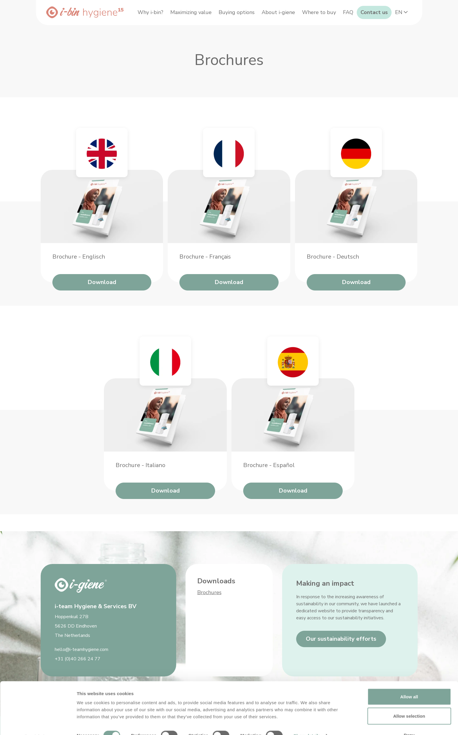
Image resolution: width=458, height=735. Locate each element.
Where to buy (338, 13)
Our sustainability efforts (341, 639)
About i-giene (297, 13)
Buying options (256, 13)
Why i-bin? (169, 13)
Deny (409, 719)
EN (400, 28)
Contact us (393, 13)
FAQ (367, 13)
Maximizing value (210, 13)
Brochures (209, 592)
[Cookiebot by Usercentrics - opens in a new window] (38, 723)
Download (102, 299)
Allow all (409, 680)
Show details (307, 719)
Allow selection (409, 700)
